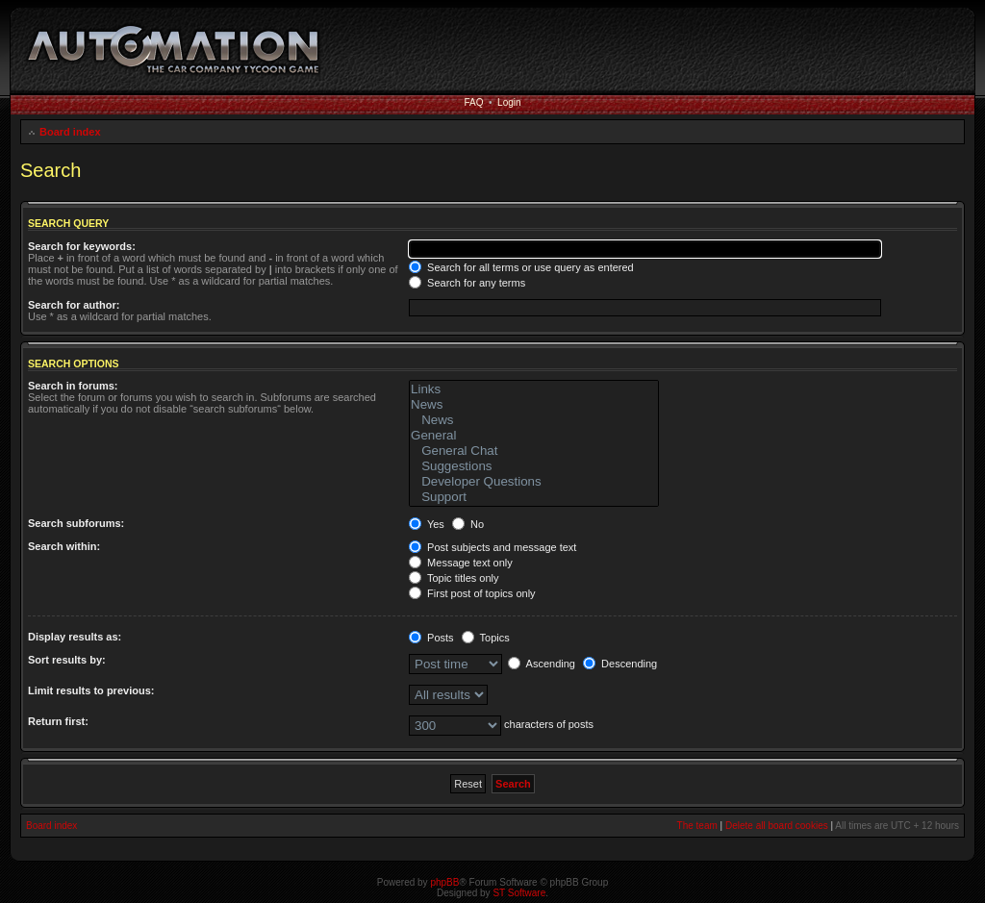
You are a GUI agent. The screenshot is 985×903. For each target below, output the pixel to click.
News (534, 405)
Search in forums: (73, 385)
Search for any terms (467, 282)
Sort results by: (67, 659)
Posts (431, 637)
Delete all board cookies (776, 825)
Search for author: (73, 305)
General (534, 435)
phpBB (444, 882)
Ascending (541, 663)
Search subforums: (76, 523)
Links (534, 389)
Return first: (58, 721)
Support (534, 497)
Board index (70, 132)
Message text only (461, 562)
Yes (426, 524)
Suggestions (534, 466)
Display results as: (74, 636)
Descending (620, 663)
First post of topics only (472, 593)
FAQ (473, 102)
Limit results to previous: (91, 690)
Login (508, 102)
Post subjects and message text (492, 547)
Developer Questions (534, 481)
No (468, 524)
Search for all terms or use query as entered (521, 267)
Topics (486, 637)
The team (697, 825)
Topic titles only (453, 578)
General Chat (534, 451)
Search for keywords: (82, 246)
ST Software (518, 893)
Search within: (64, 546)
